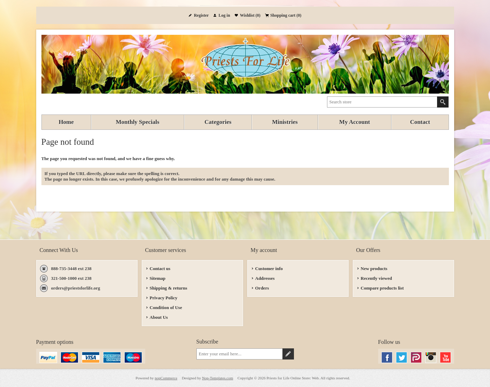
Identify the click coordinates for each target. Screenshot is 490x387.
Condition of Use (166, 307)
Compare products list (382, 288)
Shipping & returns (168, 288)
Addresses (265, 278)
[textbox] (382, 102)
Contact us (160, 268)
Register (201, 15)
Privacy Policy (164, 297)
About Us (159, 317)
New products (374, 268)
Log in (224, 15)
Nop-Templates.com (217, 378)
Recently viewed (376, 278)
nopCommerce (166, 378)
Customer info (269, 268)
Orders (262, 288)
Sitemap (158, 278)
